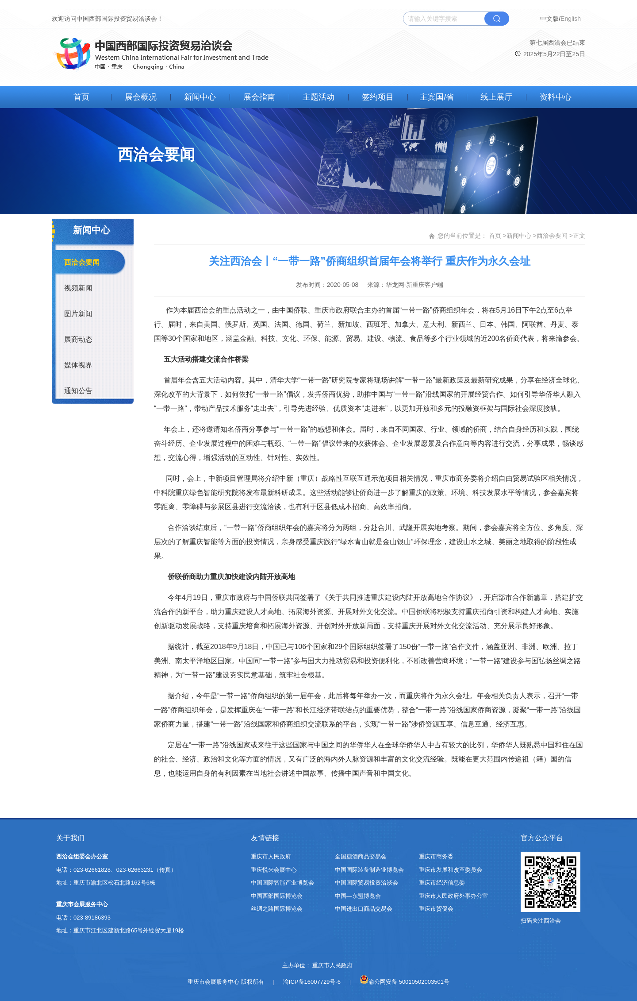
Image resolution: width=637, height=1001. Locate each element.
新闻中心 (200, 97)
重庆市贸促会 (436, 908)
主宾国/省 (437, 97)
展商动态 (78, 339)
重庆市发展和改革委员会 (450, 869)
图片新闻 (78, 313)
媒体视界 (78, 365)
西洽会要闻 (82, 262)
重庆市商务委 (436, 856)
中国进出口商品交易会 (363, 908)
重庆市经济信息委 (442, 882)
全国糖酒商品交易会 (361, 856)
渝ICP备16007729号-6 (312, 981)
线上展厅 (496, 97)
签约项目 (378, 97)
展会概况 (141, 97)
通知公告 (78, 390)
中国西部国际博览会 (277, 896)
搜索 (496, 19)
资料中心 (556, 97)
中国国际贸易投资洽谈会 (366, 882)
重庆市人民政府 (271, 856)
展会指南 (259, 97)
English (570, 18)
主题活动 (318, 97)
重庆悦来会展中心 (274, 869)
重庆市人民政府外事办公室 (453, 896)
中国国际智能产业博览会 (282, 882)
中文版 (549, 18)
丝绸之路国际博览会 (277, 908)
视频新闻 (78, 288)
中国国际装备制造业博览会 (369, 869)
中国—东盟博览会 (358, 896)
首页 (81, 97)
